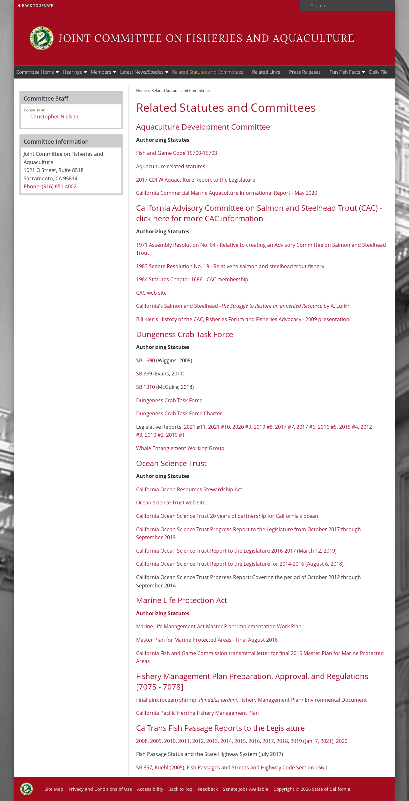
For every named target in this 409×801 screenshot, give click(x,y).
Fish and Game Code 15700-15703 (176, 152)
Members (101, 72)
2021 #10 (219, 426)
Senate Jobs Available (245, 789)
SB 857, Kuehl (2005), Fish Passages (178, 767)
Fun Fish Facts (345, 72)
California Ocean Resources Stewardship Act (189, 489)
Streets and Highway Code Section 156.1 (280, 767)
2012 (198, 740)
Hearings (72, 72)
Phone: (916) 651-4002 (50, 186)
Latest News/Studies (142, 72)
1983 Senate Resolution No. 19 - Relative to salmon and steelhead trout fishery (230, 266)
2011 (184, 740)
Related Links (266, 72)
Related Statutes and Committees (207, 72)
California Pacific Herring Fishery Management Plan (197, 712)
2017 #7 (284, 426)
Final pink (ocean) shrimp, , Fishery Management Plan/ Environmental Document (251, 699)
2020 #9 (241, 426)
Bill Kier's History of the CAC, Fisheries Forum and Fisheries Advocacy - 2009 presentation (242, 319)
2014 (226, 740)
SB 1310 (145, 386)
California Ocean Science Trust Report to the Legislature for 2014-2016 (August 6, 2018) (240, 563)
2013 (212, 740)
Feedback (208, 789)
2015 (240, 740)
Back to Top (180, 789)
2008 (142, 740)
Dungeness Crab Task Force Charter (179, 413)
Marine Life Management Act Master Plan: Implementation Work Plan (219, 626)
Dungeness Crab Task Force (169, 400)
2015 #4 (348, 426)
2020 (341, 740)
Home (141, 90)
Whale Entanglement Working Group (180, 448)
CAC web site (151, 292)
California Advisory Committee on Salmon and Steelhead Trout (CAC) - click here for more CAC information (259, 213)
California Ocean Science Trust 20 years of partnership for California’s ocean (227, 515)
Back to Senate (37, 5)
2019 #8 (263, 426)
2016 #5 (327, 426)
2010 (170, 740)
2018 (282, 740)
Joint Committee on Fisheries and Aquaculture (207, 38)
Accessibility (150, 789)
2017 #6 (305, 426)
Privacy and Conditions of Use (100, 789)
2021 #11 (195, 426)
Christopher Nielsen (54, 116)
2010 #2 (154, 434)
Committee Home (35, 72)
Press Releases (305, 72)
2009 (156, 740)
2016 (254, 740)
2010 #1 (175, 434)
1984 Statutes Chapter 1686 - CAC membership (192, 279)
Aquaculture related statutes (170, 166)
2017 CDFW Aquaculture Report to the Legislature (195, 179)
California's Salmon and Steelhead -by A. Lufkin (243, 305)
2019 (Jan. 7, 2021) (311, 740)
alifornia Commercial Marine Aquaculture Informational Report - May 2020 (228, 192)
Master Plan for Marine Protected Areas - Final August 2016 (207, 639)
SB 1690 (145, 360)
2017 (268, 740)
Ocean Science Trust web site (171, 502)
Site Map (54, 789)
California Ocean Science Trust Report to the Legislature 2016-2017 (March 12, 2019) (236, 550)
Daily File (378, 72)
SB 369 (144, 373)
